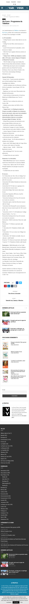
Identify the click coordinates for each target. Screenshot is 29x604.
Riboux (3, 454)
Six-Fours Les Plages (7, 460)
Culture (4, 491)
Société (4, 515)
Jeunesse (4, 502)
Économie (4, 494)
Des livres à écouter (14, 293)
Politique (4, 510)
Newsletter (13, 2)
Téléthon (16, 30)
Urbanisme (4, 519)
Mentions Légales (14, 594)
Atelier (4, 477)
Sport (3, 517)
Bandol (4, 435)
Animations (5, 470)
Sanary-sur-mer (6, 456)
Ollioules (4, 452)
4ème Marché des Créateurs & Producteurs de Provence (14, 545)
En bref (4, 19)
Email (3, 389)
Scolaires (4, 513)
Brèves (3, 489)
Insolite (3, 500)
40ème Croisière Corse (6, 531)
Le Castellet (5, 450)
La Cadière (4, 443)
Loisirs (3, 506)
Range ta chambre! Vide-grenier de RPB (10, 527)
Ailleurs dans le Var (6, 433)
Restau (4, 485)
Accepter (16, 602)
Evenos (3, 441)
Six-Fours (4, 32)
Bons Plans (5, 475)
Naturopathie (6, 483)
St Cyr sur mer (5, 463)
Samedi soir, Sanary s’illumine (14, 300)
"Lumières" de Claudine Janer (8, 535)
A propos (8, 2)
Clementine (6, 25)
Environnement (6, 496)
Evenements (4, 439)
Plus (21, 602)
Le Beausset (5, 448)
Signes (3, 458)
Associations (5, 472)
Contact (19, 2)
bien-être (5, 479)
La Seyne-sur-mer (6, 446)
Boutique (4, 437)
